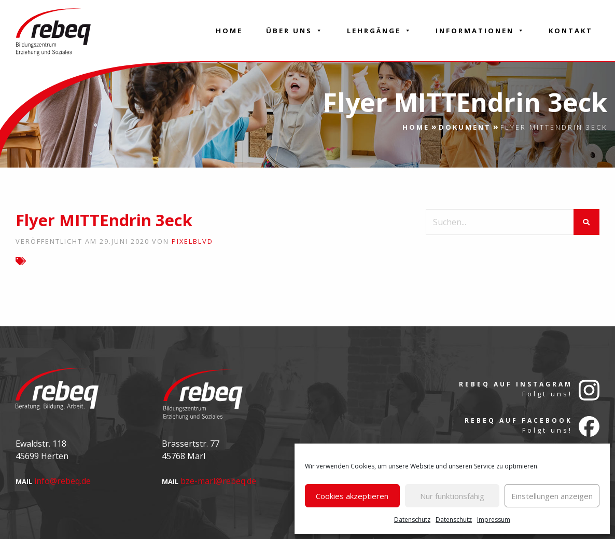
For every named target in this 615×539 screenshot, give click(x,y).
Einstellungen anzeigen (552, 496)
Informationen (480, 30)
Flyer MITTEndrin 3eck (104, 220)
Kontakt (571, 30)
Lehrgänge (379, 30)
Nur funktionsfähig (452, 496)
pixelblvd (192, 241)
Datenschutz (412, 519)
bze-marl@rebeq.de (218, 481)
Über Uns (295, 30)
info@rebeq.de (62, 481)
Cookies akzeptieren (352, 496)
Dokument (465, 127)
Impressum (493, 519)
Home (229, 30)
